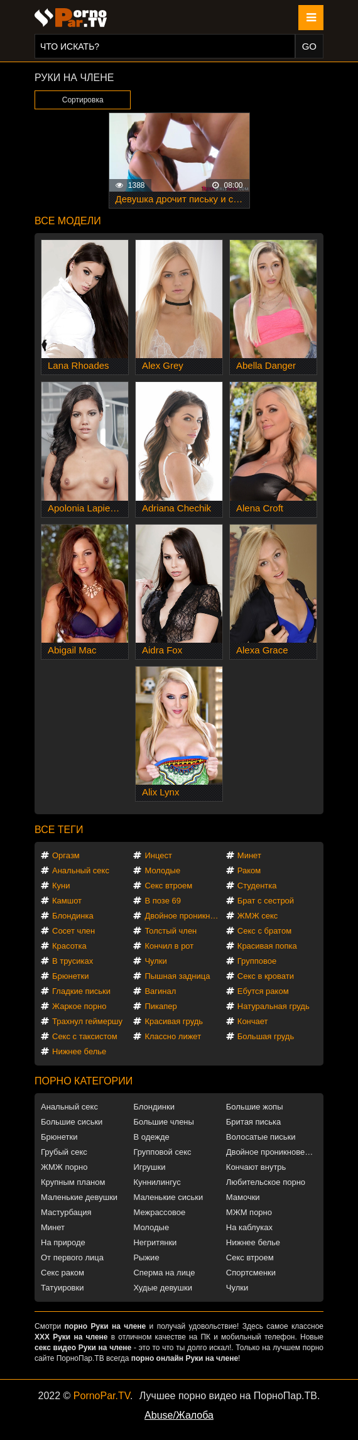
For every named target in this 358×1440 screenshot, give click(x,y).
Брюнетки (70, 976)
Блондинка (73, 915)
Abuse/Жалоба (179, 1415)
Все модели (68, 220)
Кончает (252, 1021)
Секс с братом (264, 930)
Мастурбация (66, 1212)
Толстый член (170, 930)
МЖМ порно (249, 1212)
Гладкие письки (81, 991)
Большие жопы (254, 1106)
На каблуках (249, 1227)
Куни (61, 885)
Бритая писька (253, 1121)
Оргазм (66, 855)
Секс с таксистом (84, 1036)
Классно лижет (172, 1036)
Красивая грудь (173, 1021)
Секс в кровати (265, 976)
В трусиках (72, 961)
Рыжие (146, 1257)
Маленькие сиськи (168, 1197)
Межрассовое (159, 1212)
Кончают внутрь (256, 1167)
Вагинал (160, 991)
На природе (63, 1242)
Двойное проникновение (184, 915)
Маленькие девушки (79, 1197)
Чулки (155, 961)
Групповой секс (162, 1152)
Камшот (67, 900)
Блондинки (154, 1106)
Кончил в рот (168, 946)
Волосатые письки (261, 1137)
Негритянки (154, 1242)
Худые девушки (162, 1287)
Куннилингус (156, 1182)
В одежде (151, 1137)
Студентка (257, 885)
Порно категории (84, 1081)
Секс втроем (168, 885)
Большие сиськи (71, 1121)
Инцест (158, 855)
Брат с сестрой (265, 900)
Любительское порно (265, 1182)
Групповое (256, 961)
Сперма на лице (164, 1272)
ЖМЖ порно (64, 1167)
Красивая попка (267, 946)
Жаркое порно (79, 1006)
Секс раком (62, 1272)
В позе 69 (162, 900)
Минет (249, 855)
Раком (249, 870)
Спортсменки (251, 1272)
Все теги (59, 829)
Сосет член (73, 930)
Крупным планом (73, 1182)
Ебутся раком (263, 991)
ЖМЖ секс (257, 915)
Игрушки (149, 1167)
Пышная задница (177, 976)
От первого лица (72, 1257)
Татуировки (62, 1287)
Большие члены (163, 1121)
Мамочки (243, 1197)
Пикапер (160, 1006)
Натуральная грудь (273, 1006)
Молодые (162, 870)
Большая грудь (265, 1036)
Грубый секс (64, 1152)
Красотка (69, 946)
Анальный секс (80, 870)
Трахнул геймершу (87, 1021)
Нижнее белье (79, 1051)
